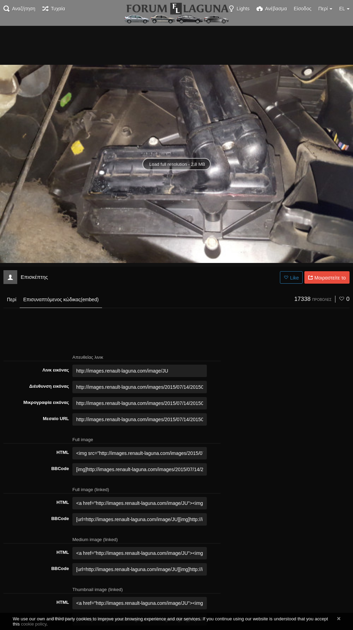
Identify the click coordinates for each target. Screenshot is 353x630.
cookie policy (34, 624)
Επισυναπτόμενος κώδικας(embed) (61, 299)
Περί (11, 299)
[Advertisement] (176, 44)
